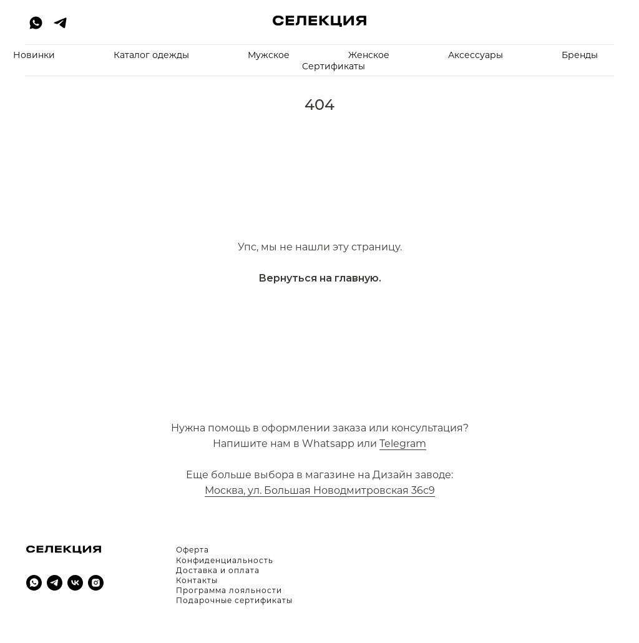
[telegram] (60, 23)
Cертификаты (333, 66)
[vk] (75, 583)
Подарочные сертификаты (234, 600)
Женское (368, 55)
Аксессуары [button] (475, 55)
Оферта (192, 549)
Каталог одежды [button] (151, 55)
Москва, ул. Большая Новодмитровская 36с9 (320, 490)
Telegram (402, 443)
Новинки (34, 55)
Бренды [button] (580, 55)
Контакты (197, 580)
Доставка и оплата (218, 570)
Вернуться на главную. (319, 278)
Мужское (269, 55)
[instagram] (96, 583)
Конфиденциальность (224, 560)
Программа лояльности (229, 590)
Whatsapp (328, 443)
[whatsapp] (36, 23)
